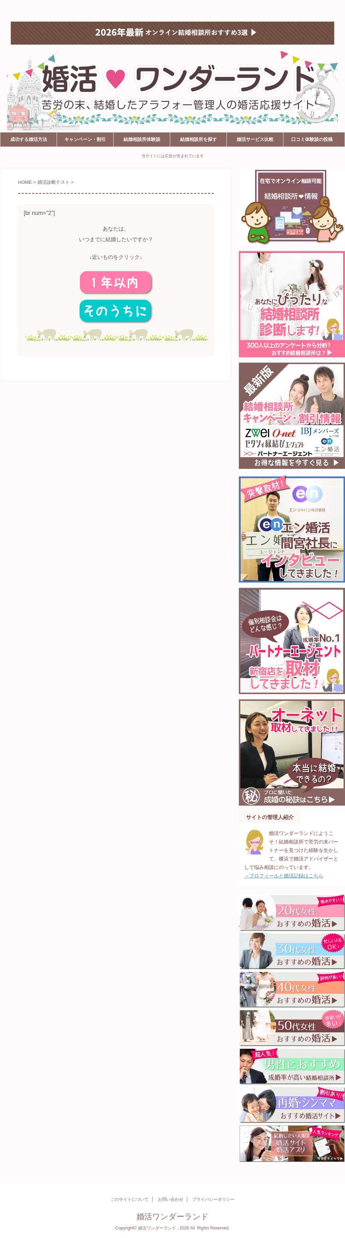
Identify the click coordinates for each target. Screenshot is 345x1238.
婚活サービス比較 (255, 139)
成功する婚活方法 (28, 139)
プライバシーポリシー (213, 1199)
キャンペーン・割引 (85, 139)
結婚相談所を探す (198, 139)
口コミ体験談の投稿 (312, 139)
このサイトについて (129, 1199)
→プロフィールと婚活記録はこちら (283, 876)
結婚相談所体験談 (141, 139)
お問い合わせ (170, 1199)
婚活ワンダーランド (41, 9)
